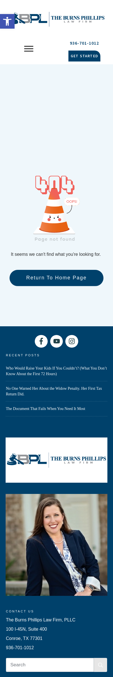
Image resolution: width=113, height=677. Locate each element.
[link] (7, 21)
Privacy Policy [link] (74, 621)
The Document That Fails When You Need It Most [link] (45, 316)
